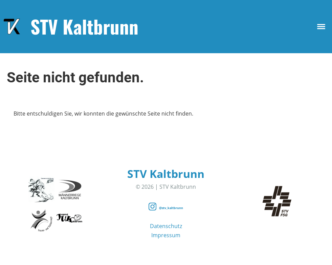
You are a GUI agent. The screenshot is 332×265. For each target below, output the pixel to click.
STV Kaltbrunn (84, 27)
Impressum (165, 235)
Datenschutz (166, 226)
